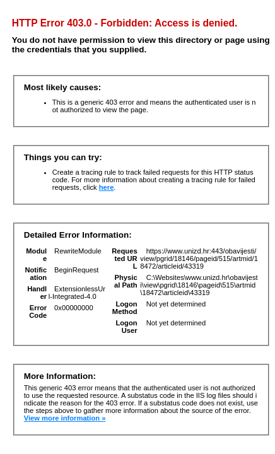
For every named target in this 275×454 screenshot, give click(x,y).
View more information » (65, 418)
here (106, 187)
